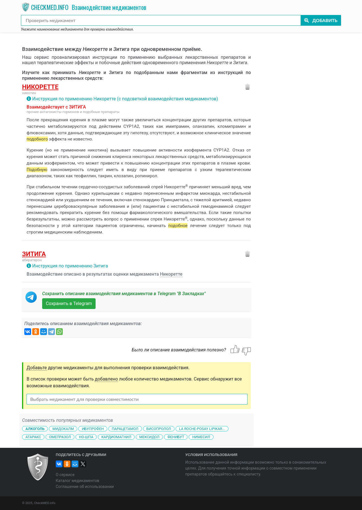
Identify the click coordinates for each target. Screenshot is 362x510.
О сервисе (65, 474)
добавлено (106, 379)
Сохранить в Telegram (69, 303)
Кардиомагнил (116, 437)
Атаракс (33, 437)
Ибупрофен (93, 429)
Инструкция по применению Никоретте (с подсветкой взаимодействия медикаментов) (125, 98)
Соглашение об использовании (85, 486)
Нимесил (201, 437)
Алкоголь (34, 429)
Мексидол (149, 437)
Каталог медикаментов (77, 480)
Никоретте (40, 86)
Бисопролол (158, 429)
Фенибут (175, 437)
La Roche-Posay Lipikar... (202, 429)
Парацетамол (125, 429)
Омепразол (60, 437)
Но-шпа (86, 437)
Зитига (34, 254)
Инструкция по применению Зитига (70, 266)
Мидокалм (63, 429)
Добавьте (37, 367)
